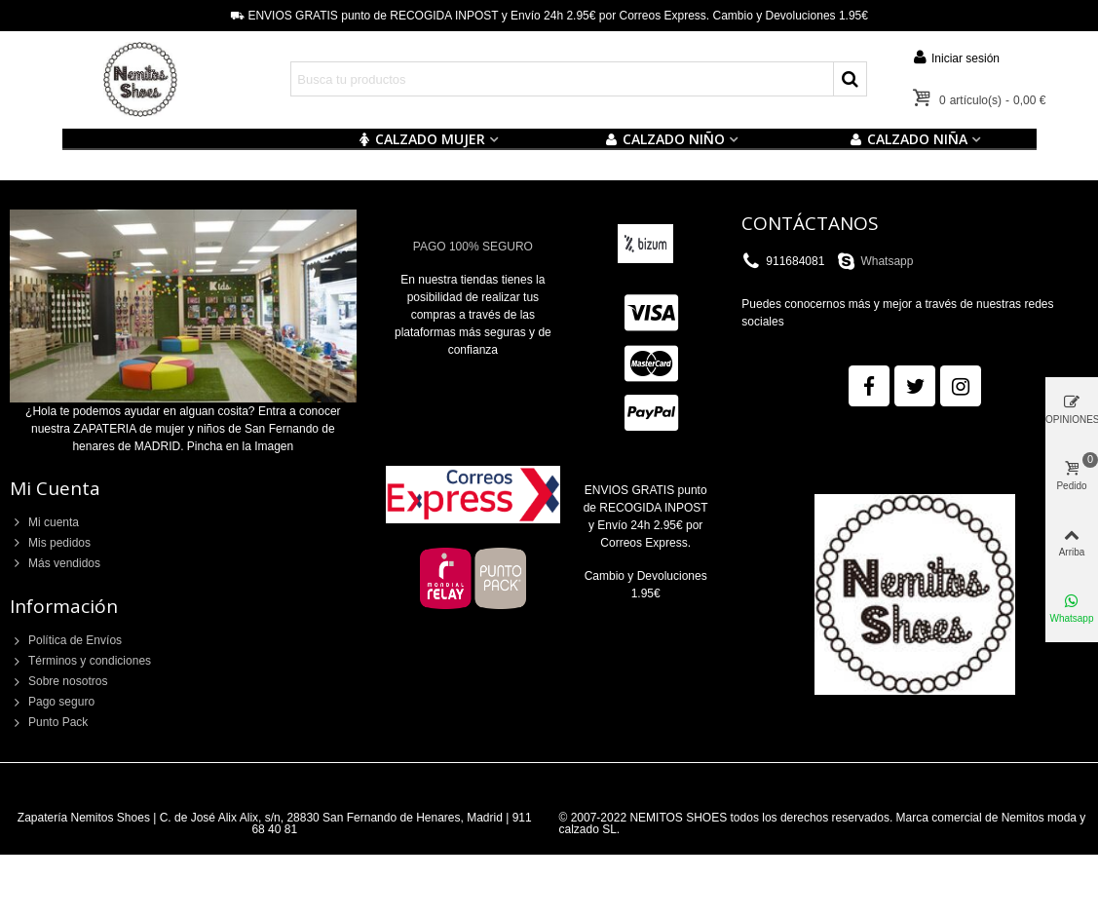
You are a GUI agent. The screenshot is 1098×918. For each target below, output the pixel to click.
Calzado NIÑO (665, 139)
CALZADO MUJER (421, 139)
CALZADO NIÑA (908, 139)
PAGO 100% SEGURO (473, 246)
